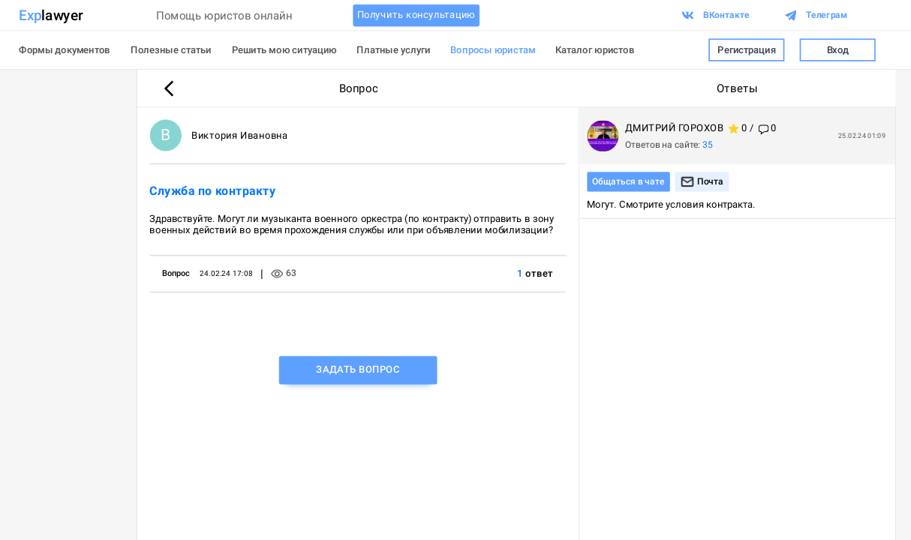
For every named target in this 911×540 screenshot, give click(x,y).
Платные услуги (393, 50)
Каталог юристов (595, 50)
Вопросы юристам (492, 50)
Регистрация (746, 50)
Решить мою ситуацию (284, 50)
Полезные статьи (171, 50)
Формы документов (64, 50)
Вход (837, 50)
